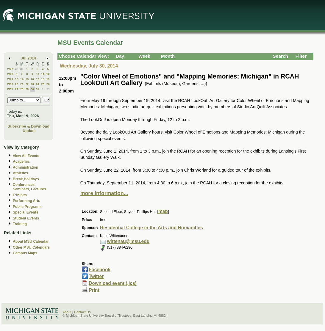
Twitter (96, 276)
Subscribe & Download (28, 126)
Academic (21, 161)
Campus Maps (25, 253)
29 (16, 68)
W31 (10, 89)
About (66, 312)
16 (32, 79)
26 (48, 84)
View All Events (26, 156)
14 (22, 79)
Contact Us (82, 312)
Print (94, 290)
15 (27, 79)
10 (37, 74)
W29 (10, 79)
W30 (10, 84)
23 (32, 84)
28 (22, 89)
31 (37, 89)
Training (20, 224)
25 (42, 84)
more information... (104, 193)
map (163, 211)
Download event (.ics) (113, 283)
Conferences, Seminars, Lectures (29, 187)
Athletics (20, 173)
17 (37, 79)
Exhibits (20, 195)
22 (27, 84)
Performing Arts (26, 201)
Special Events (25, 212)
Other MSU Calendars (31, 247)
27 (16, 89)
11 (42, 74)
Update (29, 130)
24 (37, 84)
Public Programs (27, 207)
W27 (10, 68)
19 (48, 79)
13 (16, 79)
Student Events (26, 218)
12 (48, 74)
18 (42, 79)
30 (22, 68)
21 (22, 84)
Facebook (99, 269)
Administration (25, 167)
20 (16, 84)
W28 (10, 74)
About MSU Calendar (31, 241)
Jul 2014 (28, 58)
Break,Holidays (26, 179)
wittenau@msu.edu (128, 241)
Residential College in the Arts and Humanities (151, 227)
